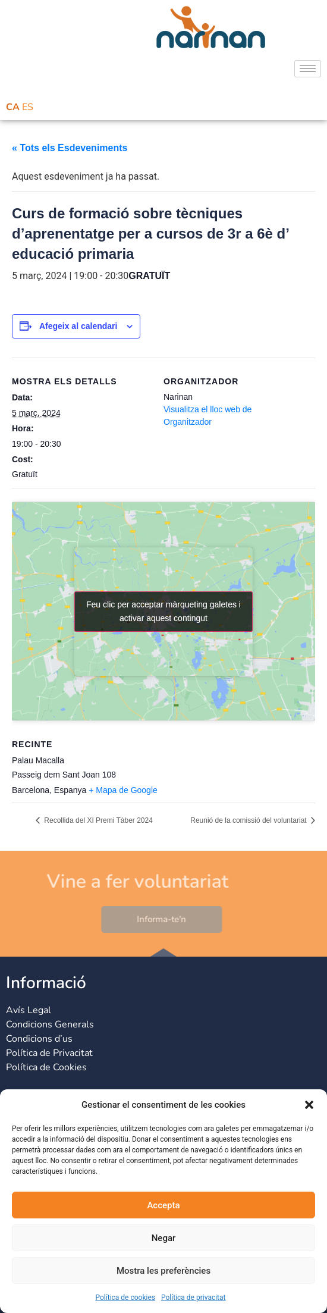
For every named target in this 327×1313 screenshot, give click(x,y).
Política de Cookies (46, 1067)
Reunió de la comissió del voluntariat (249, 820)
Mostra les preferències (163, 1270)
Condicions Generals (50, 1024)
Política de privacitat (193, 1297)
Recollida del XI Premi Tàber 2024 (97, 820)
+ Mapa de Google (123, 790)
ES (27, 107)
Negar (164, 1238)
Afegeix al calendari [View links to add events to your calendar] (78, 326)
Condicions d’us (39, 1038)
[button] (309, 1105)
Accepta (163, 1205)
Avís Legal (28, 1010)
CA (13, 107)
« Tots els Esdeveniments (69, 148)
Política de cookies (125, 1297)
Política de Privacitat (49, 1053)
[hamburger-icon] (307, 68)
